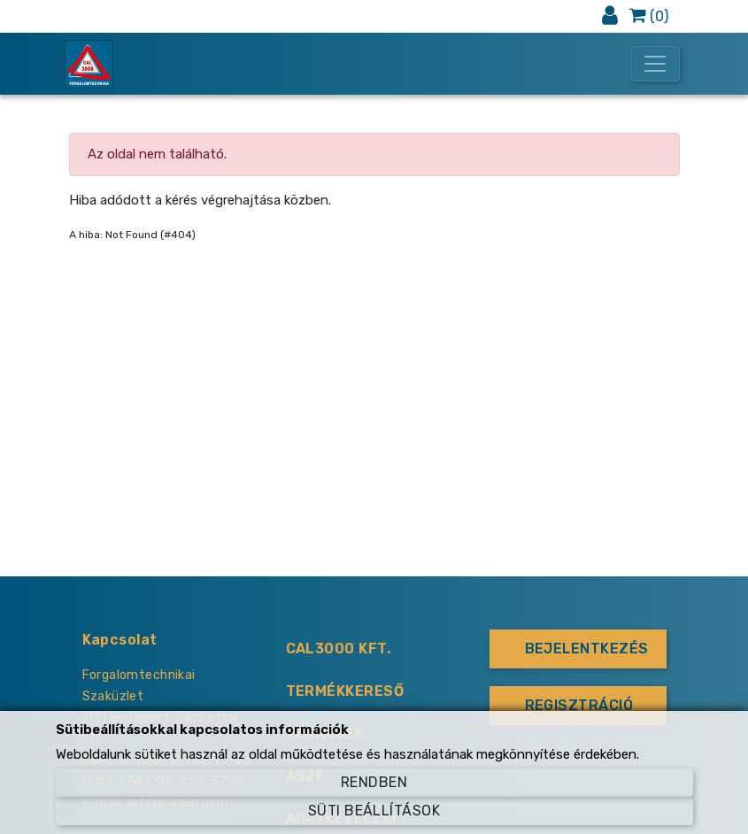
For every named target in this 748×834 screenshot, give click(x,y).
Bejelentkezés (587, 648)
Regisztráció (579, 705)
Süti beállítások (374, 810)
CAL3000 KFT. (338, 648)
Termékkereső (345, 691)
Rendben (374, 782)
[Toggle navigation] (655, 63)
